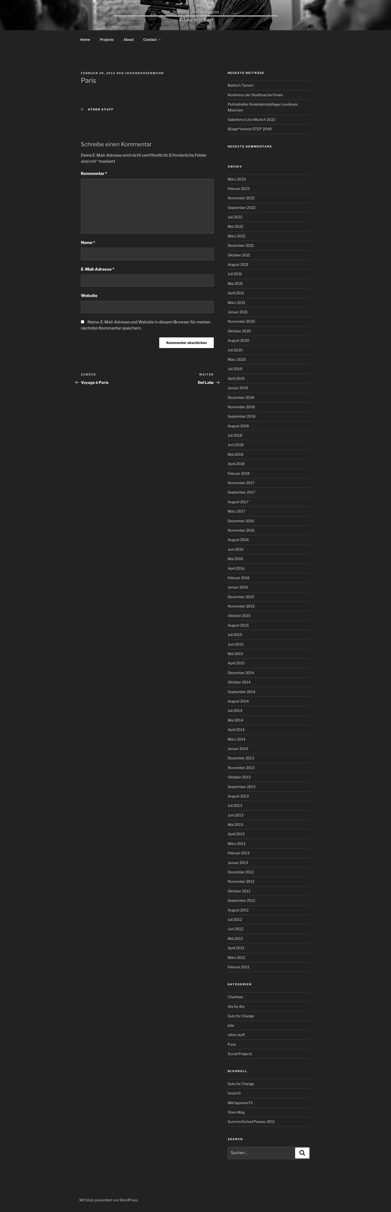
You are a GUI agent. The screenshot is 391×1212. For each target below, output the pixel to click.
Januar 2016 (238, 587)
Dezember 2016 (241, 521)
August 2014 (238, 701)
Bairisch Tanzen (241, 85)
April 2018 (236, 464)
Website (89, 295)
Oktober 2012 (239, 891)
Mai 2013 (235, 824)
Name (88, 242)
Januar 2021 (238, 312)
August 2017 (238, 502)
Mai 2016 (235, 558)
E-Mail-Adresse (97, 269)
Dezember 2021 (241, 245)
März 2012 (236, 957)
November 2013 (241, 767)
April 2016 (236, 568)
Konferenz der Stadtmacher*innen (255, 95)
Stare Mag (236, 1112)
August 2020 (238, 340)
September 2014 (241, 692)
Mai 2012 (235, 938)
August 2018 (238, 426)
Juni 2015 (235, 644)
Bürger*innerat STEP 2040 (250, 129)
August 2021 (238, 264)
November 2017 (241, 483)
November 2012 (241, 881)
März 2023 (237, 179)
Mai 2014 (235, 720)
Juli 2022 (235, 217)
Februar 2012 (238, 967)
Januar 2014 (238, 748)
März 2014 (236, 739)
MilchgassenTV (240, 1103)
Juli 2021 (235, 274)
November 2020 (241, 321)
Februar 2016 (239, 578)
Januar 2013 (238, 862)
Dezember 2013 (241, 758)
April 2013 (236, 834)
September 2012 (241, 900)
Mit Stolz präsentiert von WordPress (108, 1200)
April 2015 (236, 663)
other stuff (101, 109)
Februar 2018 (239, 473)
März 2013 (236, 843)
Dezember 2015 (241, 597)
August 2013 (238, 796)
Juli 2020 (235, 350)
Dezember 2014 (241, 672)
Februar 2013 (239, 853)
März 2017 (236, 511)
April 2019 (236, 378)
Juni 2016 (235, 549)
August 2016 (238, 539)
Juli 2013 (235, 805)
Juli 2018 (235, 435)
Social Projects (240, 1054)
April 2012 (236, 948)
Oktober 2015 (239, 615)
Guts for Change (241, 1016)
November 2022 (241, 198)
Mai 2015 (235, 653)
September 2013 (241, 786)
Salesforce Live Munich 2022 (251, 119)
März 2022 (236, 236)
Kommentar (94, 173)
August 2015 (238, 625)
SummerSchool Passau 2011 (251, 1121)
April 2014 (236, 729)
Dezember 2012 (241, 872)
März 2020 (237, 359)
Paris (232, 1044)
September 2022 (241, 207)
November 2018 (241, 407)
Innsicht (234, 1093)
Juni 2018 (235, 445)
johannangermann (144, 73)
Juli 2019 (235, 369)
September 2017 (241, 492)
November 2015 (241, 606)
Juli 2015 (235, 634)
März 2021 (236, 302)
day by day (236, 1006)
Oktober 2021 (239, 255)
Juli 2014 (235, 710)
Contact (152, 40)
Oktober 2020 (239, 331)
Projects (107, 40)
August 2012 (238, 910)
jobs (231, 1025)
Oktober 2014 (239, 682)
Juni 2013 (235, 815)
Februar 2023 (239, 188)
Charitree (235, 997)
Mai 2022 (235, 226)
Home (85, 40)
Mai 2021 (235, 283)
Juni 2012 (235, 929)
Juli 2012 (235, 919)
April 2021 (236, 293)
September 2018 (241, 416)
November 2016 (241, 530)
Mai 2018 (235, 454)
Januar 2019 (238, 388)
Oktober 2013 (239, 777)
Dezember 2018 (241, 397)
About (128, 40)
